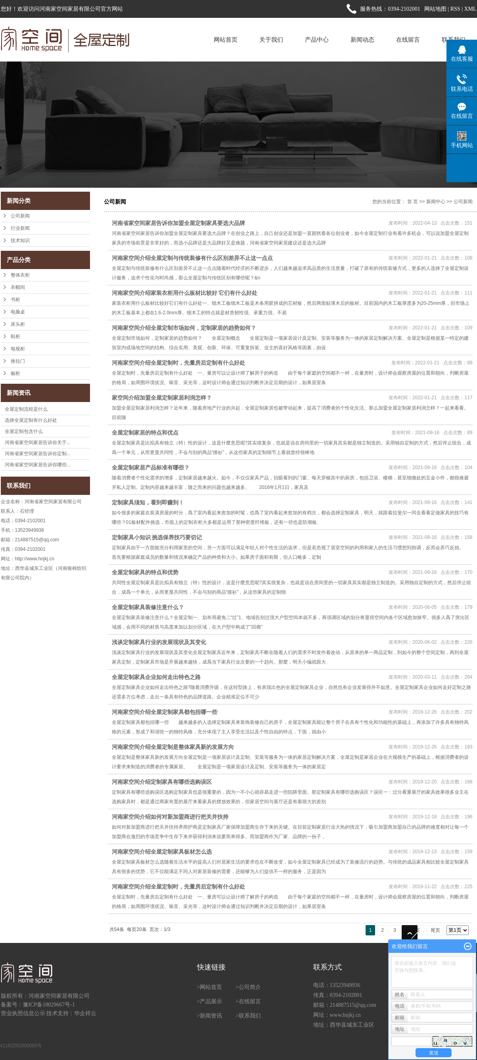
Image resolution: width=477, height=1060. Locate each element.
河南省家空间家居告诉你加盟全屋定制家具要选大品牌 (178, 223)
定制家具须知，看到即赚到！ (148, 502)
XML (470, 9)
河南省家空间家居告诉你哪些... (38, 464)
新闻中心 (435, 201)
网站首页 (226, 39)
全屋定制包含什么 (24, 431)
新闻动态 (362, 39)
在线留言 (408, 39)
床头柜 (18, 324)
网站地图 (435, 9)
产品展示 (211, 1001)
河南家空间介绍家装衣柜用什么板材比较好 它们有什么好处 (185, 293)
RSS (455, 9)
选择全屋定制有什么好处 (31, 420)
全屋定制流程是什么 (26, 409)
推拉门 (18, 361)
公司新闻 (20, 216)
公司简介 (250, 987)
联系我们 (250, 1016)
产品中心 (317, 39)
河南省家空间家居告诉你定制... (38, 453)
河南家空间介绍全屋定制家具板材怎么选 (162, 851)
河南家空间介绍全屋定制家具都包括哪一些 (164, 712)
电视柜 (18, 349)
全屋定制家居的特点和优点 (145, 432)
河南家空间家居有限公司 (59, 996)
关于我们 (271, 39)
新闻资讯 (211, 1016)
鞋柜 (15, 336)
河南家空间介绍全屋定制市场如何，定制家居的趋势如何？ (184, 328)
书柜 (15, 299)
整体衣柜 (20, 275)
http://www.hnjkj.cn (34, 559)
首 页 (412, 201)
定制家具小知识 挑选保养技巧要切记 (157, 537)
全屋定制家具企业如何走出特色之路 (156, 677)
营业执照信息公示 (23, 1013)
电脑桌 (18, 312)
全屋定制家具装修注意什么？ (148, 607)
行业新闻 (20, 228)
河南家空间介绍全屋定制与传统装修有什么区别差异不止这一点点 (192, 258)
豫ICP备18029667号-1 (49, 1005)
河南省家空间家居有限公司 (53, 501)
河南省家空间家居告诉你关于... (38, 442)
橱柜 (15, 373)
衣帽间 (18, 287)
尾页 (435, 930)
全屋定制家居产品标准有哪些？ (151, 467)
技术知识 (20, 240)
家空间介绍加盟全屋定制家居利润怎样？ (162, 397)
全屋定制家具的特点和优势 (145, 572)
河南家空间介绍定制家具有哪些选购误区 (162, 782)
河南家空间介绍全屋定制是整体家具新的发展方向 (173, 747)
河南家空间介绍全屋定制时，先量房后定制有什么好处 (178, 363)
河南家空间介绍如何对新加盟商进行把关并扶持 (170, 817)
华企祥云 (85, 1013)
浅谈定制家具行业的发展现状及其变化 (159, 642)
